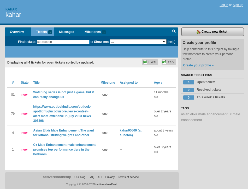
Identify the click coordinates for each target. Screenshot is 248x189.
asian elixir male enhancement (204, 114)
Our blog (79, 177)
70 (13, 114)
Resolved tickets (202, 90)
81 (13, 94)
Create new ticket (212, 32)
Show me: (101, 42)
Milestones (92, 32)
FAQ (91, 177)
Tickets (41, 32)
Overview (17, 32)
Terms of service (128, 177)
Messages (66, 32)
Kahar (11, 9)
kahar (13, 14)
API (100, 177)
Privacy (110, 177)
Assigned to (129, 82)
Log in (224, 5)
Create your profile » (198, 65)
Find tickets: (27, 42)
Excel (152, 62)
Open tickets (199, 82)
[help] (171, 42)
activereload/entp (57, 177)
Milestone (108, 82)
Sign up (238, 5)
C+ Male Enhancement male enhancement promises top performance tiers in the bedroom (64, 149)
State (24, 82)
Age (158, 82)
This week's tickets (204, 97)
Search (174, 31)
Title (36, 82)
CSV (171, 62)
